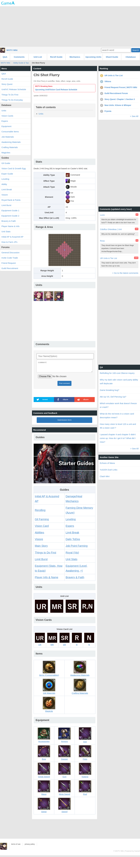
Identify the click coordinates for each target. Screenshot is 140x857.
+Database (130, 57)
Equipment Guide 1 (10, 210)
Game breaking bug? (109, 390)
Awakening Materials (11, 142)
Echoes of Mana (107, 463)
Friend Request (9, 263)
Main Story (41, 547)
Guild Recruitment (10, 268)
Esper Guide (7, 174)
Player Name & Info (11, 226)
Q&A (5, 57)
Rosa (102, 241)
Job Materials (8, 137)
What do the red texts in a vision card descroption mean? (117, 416)
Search (135, 50)
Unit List (38, 57)
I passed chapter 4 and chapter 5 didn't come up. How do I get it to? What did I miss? (118, 438)
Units (41, 114)
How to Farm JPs (9, 242)
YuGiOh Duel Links (108, 470)
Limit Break (72, 534)
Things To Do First (10, 94)
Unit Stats (71, 560)
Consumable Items (10, 131)
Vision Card (42, 527)
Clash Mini (105, 476)
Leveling (71, 520)
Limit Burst (41, 560)
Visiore (39, 540)
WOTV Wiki (12, 50)
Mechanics (75, 57)
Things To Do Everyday (12, 100)
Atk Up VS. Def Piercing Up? (113, 397)
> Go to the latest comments (125, 273)
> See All (134, 116)
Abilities (39, 534)
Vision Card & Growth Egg (14, 168)
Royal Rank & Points (11, 200)
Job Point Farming (77, 547)
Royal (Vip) (72, 554)
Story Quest (7, 84)
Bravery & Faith (75, 579)
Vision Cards (7, 116)
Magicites (6, 152)
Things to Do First (45, 554)
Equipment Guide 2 (10, 216)
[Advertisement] (70, 26)
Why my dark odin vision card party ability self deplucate (119, 382)
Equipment (6, 126)
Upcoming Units (93, 57)
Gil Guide (6, 163)
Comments (19, 57)
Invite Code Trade (10, 258)
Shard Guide (112, 57)
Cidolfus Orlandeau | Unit (111, 229)
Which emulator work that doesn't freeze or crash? (118, 405)
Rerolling (40, 511)
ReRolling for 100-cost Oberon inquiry (117, 373)
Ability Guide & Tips (21, 63)
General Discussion (11, 252)
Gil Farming (42, 520)
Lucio (102, 215)
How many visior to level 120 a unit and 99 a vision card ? (118, 426)
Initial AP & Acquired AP (12, 237)
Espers (70, 527)
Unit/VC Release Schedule (14, 89)
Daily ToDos (73, 540)
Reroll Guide (56, 57)
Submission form (64, 422)
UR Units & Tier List (108, 258)
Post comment (64, 385)
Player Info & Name (46, 579)
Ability (4, 184)
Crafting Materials (10, 147)
